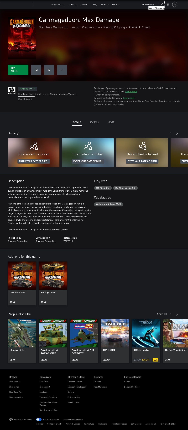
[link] (22, 283)
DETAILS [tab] (77, 122)
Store (103, 4)
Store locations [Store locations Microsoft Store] (73, 402)
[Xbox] (41, 4)
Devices (84, 4)
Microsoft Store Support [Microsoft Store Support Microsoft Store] (77, 387)
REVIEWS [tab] (94, 122)
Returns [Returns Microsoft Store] (71, 392)
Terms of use (89, 424)
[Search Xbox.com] (162, 4)
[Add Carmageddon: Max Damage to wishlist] (36, 70)
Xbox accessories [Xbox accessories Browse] (16, 397)
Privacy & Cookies (73, 424)
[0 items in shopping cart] (168, 4)
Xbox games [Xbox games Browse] (14, 387)
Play (95, 4)
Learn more (131, 91)
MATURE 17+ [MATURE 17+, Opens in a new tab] (27, 89)
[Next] (177, 133)
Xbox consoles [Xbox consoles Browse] (14, 382)
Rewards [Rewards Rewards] (97, 382)
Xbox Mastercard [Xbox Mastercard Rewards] (100, 387)
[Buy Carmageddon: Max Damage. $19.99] (18, 70)
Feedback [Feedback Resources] (43, 392)
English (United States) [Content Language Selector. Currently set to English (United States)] (23, 419)
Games (71, 4)
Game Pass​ (57, 4)
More (114, 4)
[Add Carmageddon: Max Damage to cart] (49, 70)
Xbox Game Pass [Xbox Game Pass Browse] (15, 392)
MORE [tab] (111, 122)
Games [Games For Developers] (127, 382)
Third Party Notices (119, 424)
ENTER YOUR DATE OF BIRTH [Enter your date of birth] (33, 161)
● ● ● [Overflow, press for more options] (62, 70)
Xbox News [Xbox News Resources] (44, 382)
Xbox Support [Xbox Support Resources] (45, 387)
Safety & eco (136, 424)
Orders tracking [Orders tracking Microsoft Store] (74, 397)
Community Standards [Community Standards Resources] (48, 397)
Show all (162, 313)
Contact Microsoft (54, 424)
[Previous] (170, 133)
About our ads (151, 424)
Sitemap (40, 424)
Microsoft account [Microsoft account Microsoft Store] (75, 382)
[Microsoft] (20, 4)
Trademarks (102, 424)
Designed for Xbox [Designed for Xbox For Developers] (131, 387)
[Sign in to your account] (175, 4)
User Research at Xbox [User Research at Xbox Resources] (48, 410)
